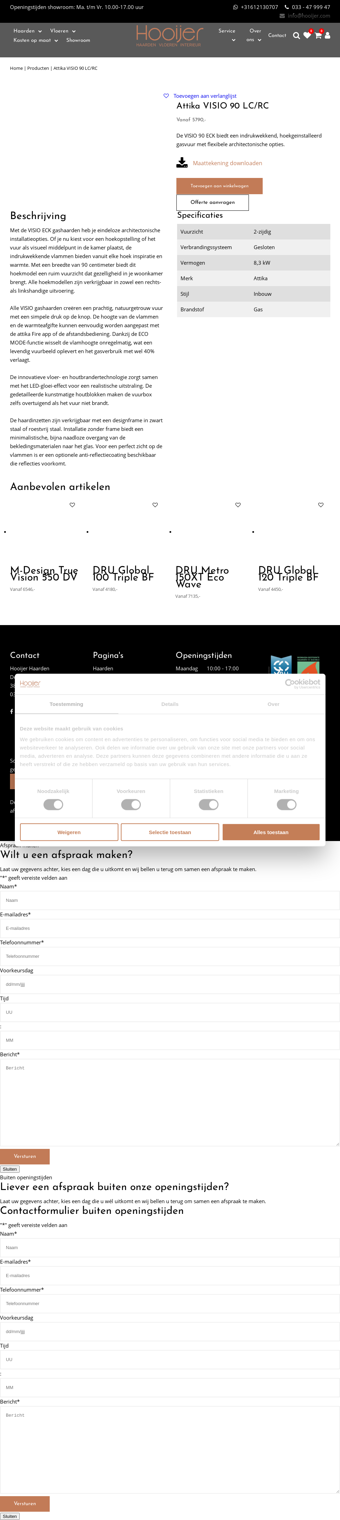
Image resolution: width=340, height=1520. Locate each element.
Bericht (10, 1053)
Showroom (78, 40)
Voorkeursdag (16, 969)
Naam (8, 885)
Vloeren (59, 31)
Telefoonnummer (22, 941)
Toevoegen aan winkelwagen (220, 186)
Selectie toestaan (170, 832)
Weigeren (68, 832)
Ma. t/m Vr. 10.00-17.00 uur (77, 6)
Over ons (253, 36)
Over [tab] (274, 704)
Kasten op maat (32, 40)
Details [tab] (170, 704)
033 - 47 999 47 (307, 6)
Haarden (24, 31)
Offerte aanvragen (213, 202)
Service (226, 31)
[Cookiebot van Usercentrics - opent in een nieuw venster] (290, 684)
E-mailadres (15, 913)
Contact (277, 35)
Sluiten (10, 1168)
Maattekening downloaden (219, 163)
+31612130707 (255, 6)
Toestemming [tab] (67, 704)
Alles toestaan (271, 832)
